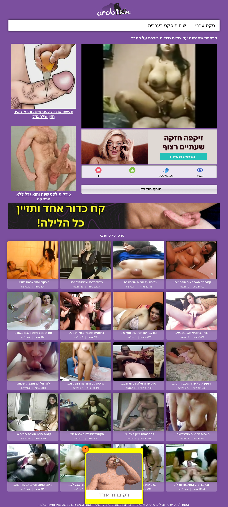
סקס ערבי (205, 25)
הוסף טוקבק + (149, 189)
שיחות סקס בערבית (167, 25)
